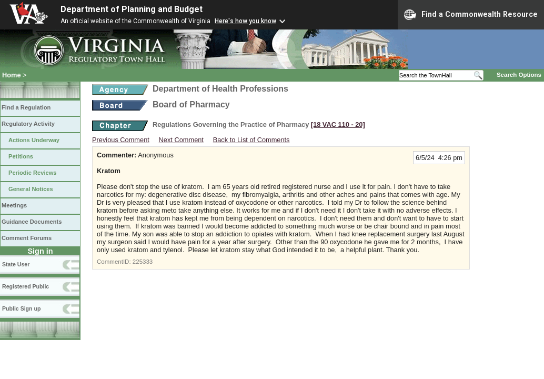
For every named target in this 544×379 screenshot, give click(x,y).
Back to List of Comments (251, 140)
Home (11, 75)
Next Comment (181, 140)
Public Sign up (21, 308)
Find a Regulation (26, 107)
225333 (143, 261)
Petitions (20, 156)
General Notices (30, 189)
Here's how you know (245, 21)
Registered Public (25, 286)
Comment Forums (27, 238)
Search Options (519, 75)
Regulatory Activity (28, 124)
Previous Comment (120, 140)
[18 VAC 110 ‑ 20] (338, 124)
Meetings (14, 205)
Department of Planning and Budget (132, 9)
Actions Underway (33, 140)
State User (15, 264)
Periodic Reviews (32, 172)
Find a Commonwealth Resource (471, 14)
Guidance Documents (32, 221)
